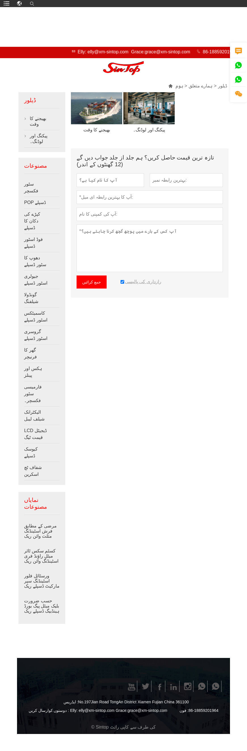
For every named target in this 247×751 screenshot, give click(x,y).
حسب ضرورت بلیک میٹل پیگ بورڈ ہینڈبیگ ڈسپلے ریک (41, 605)
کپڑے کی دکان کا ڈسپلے (32, 221)
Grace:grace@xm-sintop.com (160, 51)
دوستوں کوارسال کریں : (49, 710)
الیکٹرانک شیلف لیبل (34, 415)
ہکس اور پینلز (33, 372)
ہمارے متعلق (200, 85)
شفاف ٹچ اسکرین (32, 471)
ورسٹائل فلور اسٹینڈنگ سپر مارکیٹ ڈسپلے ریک (42, 580)
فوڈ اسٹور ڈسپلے (33, 243)
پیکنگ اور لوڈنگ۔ (38, 138)
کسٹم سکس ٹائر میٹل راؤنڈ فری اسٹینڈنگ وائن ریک (41, 555)
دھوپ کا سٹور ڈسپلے (35, 261)
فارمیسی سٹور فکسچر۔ (33, 393)
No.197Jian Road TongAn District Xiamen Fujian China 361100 (133, 702)
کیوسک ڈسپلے (31, 452)
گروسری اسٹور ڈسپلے (35, 335)
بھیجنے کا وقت (38, 121)
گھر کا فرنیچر (30, 353)
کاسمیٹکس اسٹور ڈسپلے (35, 316)
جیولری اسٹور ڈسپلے (35, 279)
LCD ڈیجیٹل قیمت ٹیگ (35, 434)
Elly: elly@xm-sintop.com (103, 51)
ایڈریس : (71, 702)
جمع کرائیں (91, 282)
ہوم (175, 85)
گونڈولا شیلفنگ (31, 298)
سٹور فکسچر (31, 187)
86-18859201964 (220, 51)
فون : (184, 710)
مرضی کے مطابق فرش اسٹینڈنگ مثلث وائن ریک (40, 530)
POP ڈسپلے (35, 202)
